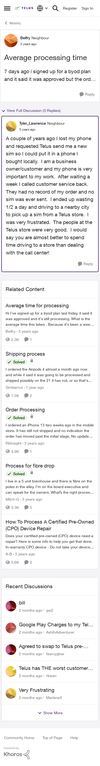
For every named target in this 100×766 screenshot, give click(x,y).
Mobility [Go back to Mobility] (12, 23)
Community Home (19, 737)
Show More (50, 712)
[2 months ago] (30, 610)
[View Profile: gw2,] (11, 606)
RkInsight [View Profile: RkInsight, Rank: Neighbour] (13, 443)
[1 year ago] (34, 387)
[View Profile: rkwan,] (11, 671)
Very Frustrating (36, 690)
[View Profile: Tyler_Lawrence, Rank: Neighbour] (11, 126)
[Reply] (87, 94)
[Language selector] (42, 8)
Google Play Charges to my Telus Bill (56, 625)
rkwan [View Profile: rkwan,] (51, 675)
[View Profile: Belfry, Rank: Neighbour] (11, 40)
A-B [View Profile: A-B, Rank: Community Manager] (9, 554)
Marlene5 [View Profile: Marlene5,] (54, 697)
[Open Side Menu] (7, 8)
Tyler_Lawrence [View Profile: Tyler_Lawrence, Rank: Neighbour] (32, 123)
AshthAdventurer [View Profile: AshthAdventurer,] (60, 632)
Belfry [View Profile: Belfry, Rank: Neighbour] (25, 38)
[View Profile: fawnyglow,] (11, 649)
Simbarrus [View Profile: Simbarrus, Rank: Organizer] (14, 387)
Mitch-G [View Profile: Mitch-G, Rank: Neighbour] (12, 499)
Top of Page (52, 737)
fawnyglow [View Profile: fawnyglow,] (55, 653)
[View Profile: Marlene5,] (11, 693)
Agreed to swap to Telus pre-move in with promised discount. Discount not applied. (55, 646)
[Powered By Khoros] (50, 753)
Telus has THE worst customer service (53, 668)
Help (74, 737)
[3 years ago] (27, 331)
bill (22, 603)
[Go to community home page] (24, 8)
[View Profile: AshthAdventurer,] (11, 628)
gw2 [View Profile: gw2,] (49, 610)
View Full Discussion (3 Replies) (31, 110)
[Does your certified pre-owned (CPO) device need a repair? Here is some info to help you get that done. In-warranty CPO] (50, 541)
